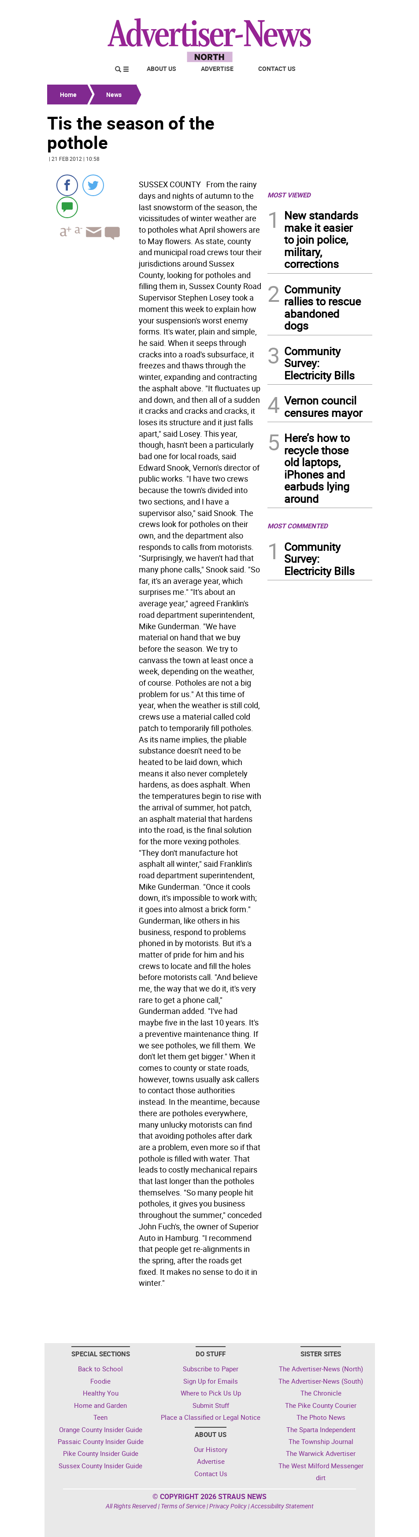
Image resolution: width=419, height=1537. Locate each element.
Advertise (217, 68)
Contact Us (277, 68)
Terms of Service (183, 1506)
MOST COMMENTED (297, 525)
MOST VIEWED (289, 194)
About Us (161, 68)
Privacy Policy (228, 1506)
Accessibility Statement (282, 1506)
